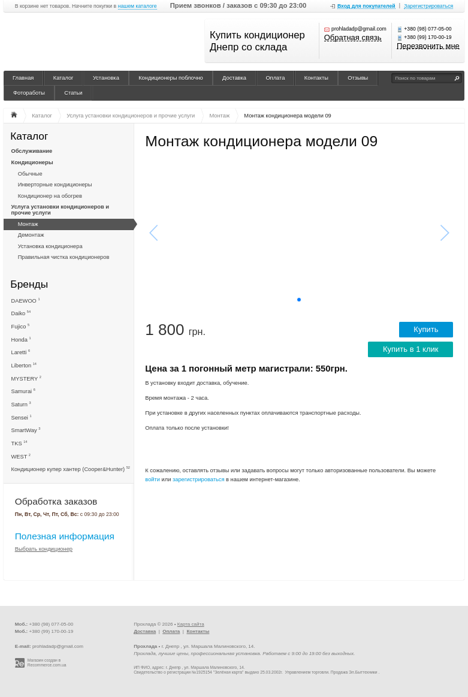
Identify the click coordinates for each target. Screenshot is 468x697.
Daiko (21, 313)
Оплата (275, 78)
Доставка (234, 78)
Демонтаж (31, 235)
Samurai (23, 391)
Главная (23, 78)
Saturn (21, 404)
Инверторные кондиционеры (55, 185)
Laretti (21, 352)
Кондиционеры (32, 162)
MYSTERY (26, 378)
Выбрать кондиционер (44, 549)
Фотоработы (29, 93)
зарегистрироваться (199, 479)
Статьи (73, 93)
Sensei (21, 417)
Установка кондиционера (50, 246)
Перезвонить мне (428, 46)
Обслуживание (32, 151)
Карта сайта (190, 624)
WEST (21, 456)
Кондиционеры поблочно (170, 78)
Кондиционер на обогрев (50, 196)
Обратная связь (353, 38)
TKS (19, 443)
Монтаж (28, 224)
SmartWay (26, 430)
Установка (106, 78)
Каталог (63, 78)
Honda (21, 339)
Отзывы (358, 78)
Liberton (24, 365)
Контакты (316, 78)
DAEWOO (25, 300)
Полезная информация (64, 536)
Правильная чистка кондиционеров (64, 257)
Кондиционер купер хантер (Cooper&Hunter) (70, 469)
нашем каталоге (137, 6)
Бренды (29, 283)
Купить (425, 329)
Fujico (20, 326)
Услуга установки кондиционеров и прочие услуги (60, 210)
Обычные (30, 174)
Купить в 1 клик (411, 349)
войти (152, 479)
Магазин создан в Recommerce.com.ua (47, 663)
